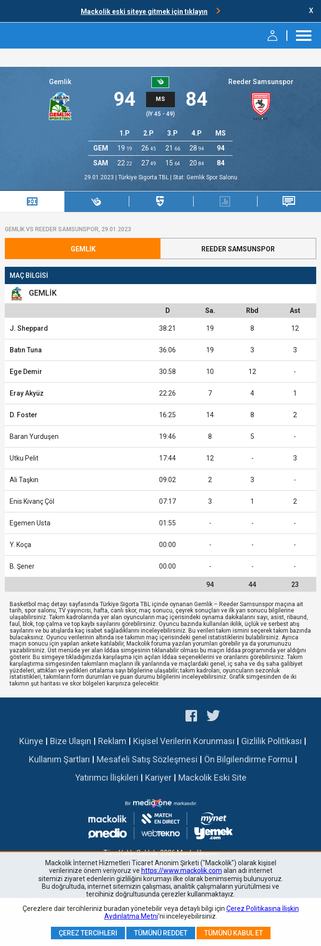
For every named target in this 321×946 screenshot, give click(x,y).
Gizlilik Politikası (271, 741)
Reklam (112, 741)
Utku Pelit (24, 458)
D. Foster (23, 415)
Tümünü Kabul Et (233, 933)
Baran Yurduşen (34, 436)
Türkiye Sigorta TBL (144, 177)
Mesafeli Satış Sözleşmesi (147, 759)
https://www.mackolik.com (181, 870)
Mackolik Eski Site (212, 777)
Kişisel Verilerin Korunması (184, 741)
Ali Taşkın (24, 480)
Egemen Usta (30, 523)
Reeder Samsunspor (261, 82)
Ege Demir (26, 371)
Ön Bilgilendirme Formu (248, 759)
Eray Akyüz (27, 393)
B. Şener (22, 566)
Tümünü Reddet (160, 933)
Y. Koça (20, 544)
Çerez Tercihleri (88, 933)
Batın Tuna (26, 350)
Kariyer (158, 777)
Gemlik (60, 82)
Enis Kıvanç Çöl (32, 501)
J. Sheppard (29, 328)
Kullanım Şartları (59, 759)
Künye (31, 741)
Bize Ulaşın (70, 741)
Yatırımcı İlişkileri (106, 777)
